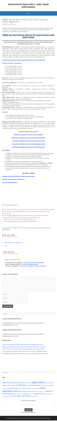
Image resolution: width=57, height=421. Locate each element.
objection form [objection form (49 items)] (27, 388)
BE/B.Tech (47, 209)
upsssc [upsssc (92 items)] (18, 396)
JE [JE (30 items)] (45, 385)
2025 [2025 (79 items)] (7, 383)
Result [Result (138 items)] (48, 391)
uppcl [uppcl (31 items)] (46, 394)
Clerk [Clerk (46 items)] (7, 385)
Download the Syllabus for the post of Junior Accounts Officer (28, 137)
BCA (43, 209)
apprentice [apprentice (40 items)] (47, 382)
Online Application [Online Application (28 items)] (35, 388)
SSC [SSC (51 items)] (15, 394)
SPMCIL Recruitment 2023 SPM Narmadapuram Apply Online (20, 219)
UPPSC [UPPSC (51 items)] (14, 396)
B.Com (26, 209)
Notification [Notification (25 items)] (20, 388)
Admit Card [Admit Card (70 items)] (13, 383)
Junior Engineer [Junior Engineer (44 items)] (50, 385)
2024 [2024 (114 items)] (4, 382)
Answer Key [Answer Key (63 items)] (20, 383)
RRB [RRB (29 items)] (52, 391)
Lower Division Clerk (38, 215)
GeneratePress (46, 418)
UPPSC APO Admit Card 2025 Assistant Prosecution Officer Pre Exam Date (24, 347)
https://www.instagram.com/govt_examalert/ (33, 266)
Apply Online (16, 215)
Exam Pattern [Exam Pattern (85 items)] (35, 385)
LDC (31, 215)
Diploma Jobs (26, 211)
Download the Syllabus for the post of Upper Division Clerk (28, 141)
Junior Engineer (25, 215)
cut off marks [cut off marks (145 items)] (21, 385)
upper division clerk (35, 217)
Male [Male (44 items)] (9, 388)
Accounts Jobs (20, 209)
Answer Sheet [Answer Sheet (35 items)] (28, 382)
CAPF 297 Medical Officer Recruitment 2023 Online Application (20, 221)
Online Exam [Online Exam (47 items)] (22, 391)
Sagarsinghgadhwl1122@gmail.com (14, 242)
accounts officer (8, 215)
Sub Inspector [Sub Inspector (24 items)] (31, 394)
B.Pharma (31, 209)
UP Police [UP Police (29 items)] (50, 394)
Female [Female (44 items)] (42, 385)
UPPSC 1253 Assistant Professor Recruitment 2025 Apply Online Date (22, 344)
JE (20, 215)
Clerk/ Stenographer (17, 211)
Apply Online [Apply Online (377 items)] (37, 382)
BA (38, 209)
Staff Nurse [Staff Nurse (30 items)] (18, 394)
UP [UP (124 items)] (42, 394)
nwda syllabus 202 (16, 217)
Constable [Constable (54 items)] (12, 385)
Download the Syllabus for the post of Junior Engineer (28, 134)
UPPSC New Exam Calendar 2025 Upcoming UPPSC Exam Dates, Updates (23, 349)
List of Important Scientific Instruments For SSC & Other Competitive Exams (24, 351)
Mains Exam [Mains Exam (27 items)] (4, 388)
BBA (40, 209)
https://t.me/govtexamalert (30, 264)
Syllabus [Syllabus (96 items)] (37, 394)
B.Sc (35, 209)
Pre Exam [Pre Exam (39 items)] (28, 391)
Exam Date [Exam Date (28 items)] (28, 385)
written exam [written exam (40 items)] (33, 396)
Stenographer (25, 217)
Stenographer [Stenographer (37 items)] (25, 394)
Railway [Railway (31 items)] (32, 391)
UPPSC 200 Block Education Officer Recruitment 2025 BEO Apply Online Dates (25, 353)
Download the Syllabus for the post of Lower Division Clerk (28, 147)
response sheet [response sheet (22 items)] (42, 391)
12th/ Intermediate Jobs (10, 209)
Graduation (43, 211)
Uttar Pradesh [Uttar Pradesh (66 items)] (25, 396)
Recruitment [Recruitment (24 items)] (37, 391)
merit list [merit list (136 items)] (14, 388)
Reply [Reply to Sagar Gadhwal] (6, 245)
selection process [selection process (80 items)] (8, 394)
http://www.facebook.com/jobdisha (34, 262)
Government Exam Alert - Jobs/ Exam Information (28, 5)
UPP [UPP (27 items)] (44, 394)
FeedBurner (32, 412)
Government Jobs (34, 211)
